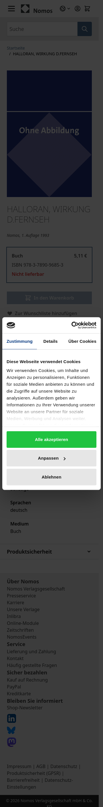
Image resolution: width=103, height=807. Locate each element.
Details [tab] (50, 340)
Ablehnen (51, 476)
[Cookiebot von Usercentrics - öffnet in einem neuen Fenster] (72, 325)
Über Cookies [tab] (82, 340)
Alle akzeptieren (51, 439)
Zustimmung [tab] (20, 340)
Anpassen (52, 458)
